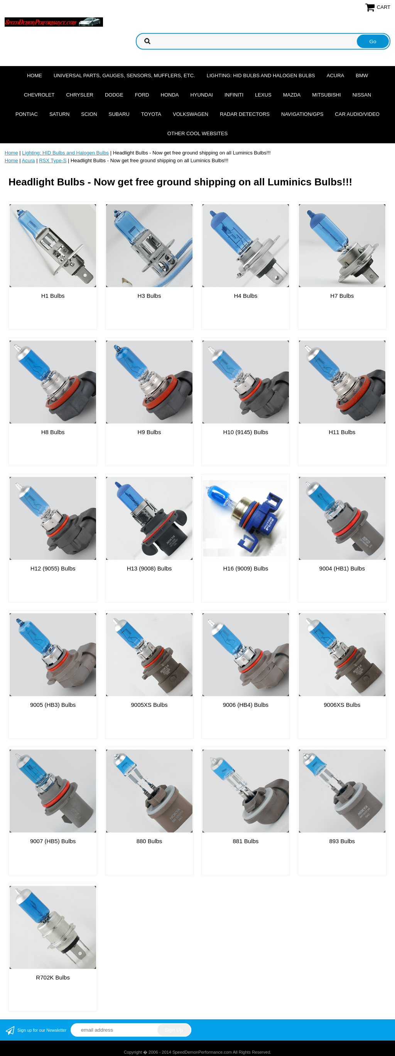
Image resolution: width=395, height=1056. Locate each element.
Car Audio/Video (357, 114)
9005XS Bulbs (149, 704)
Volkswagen (190, 114)
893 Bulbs (342, 841)
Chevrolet (39, 95)
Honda (170, 95)
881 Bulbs (246, 841)
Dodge (114, 95)
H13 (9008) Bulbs (149, 568)
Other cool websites (197, 133)
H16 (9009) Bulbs (245, 568)
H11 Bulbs (342, 432)
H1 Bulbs (53, 295)
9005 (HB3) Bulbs (53, 704)
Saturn (59, 114)
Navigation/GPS (302, 114)
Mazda (292, 95)
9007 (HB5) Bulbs (53, 841)
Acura (335, 75)
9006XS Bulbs (342, 704)
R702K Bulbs (53, 977)
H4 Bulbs (245, 295)
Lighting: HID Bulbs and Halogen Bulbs (261, 75)
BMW (362, 75)
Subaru (119, 114)
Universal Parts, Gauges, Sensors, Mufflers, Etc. (124, 75)
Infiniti (234, 95)
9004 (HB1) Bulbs (342, 568)
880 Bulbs (149, 841)
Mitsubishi (326, 95)
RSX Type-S (52, 160)
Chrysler (79, 95)
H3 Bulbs (149, 295)
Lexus (263, 95)
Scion (89, 114)
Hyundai (201, 95)
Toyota (151, 114)
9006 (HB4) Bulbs (245, 704)
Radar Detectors (245, 114)
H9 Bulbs (149, 432)
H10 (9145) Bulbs (245, 432)
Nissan (362, 95)
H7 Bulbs (342, 295)
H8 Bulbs (53, 432)
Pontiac (26, 114)
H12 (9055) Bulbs (53, 568)
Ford (142, 95)
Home (34, 75)
